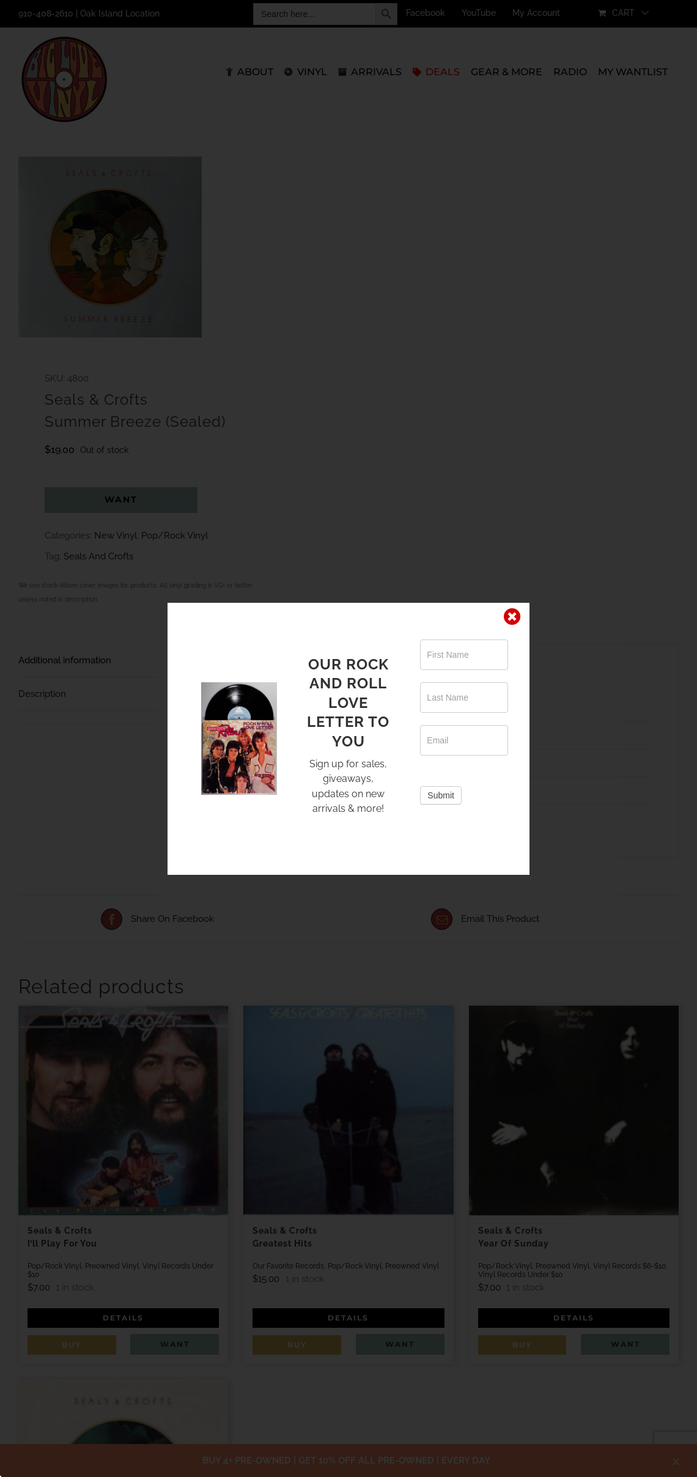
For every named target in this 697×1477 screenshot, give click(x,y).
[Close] (512, 617)
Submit (440, 795)
